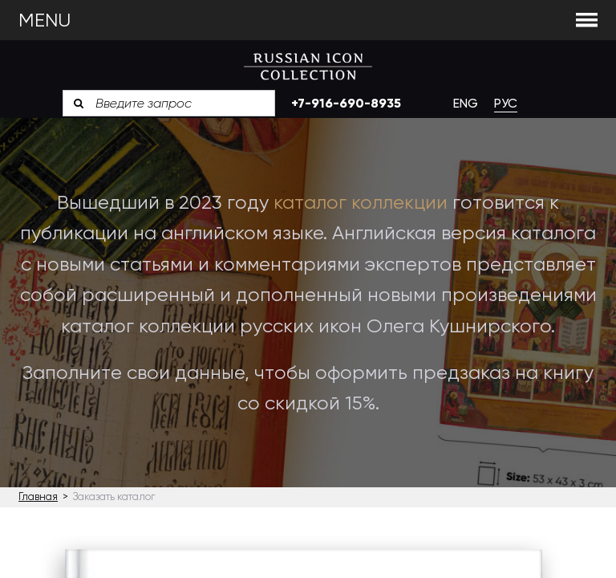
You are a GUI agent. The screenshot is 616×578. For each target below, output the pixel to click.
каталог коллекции (361, 202)
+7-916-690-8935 (346, 103)
